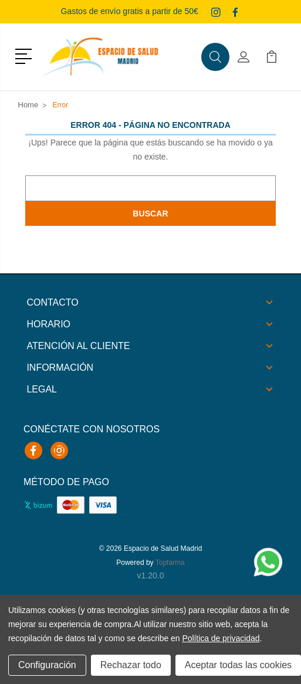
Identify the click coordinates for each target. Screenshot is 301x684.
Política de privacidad (220, 638)
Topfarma (170, 562)
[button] (25, 55)
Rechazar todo (130, 665)
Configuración (47, 665)
